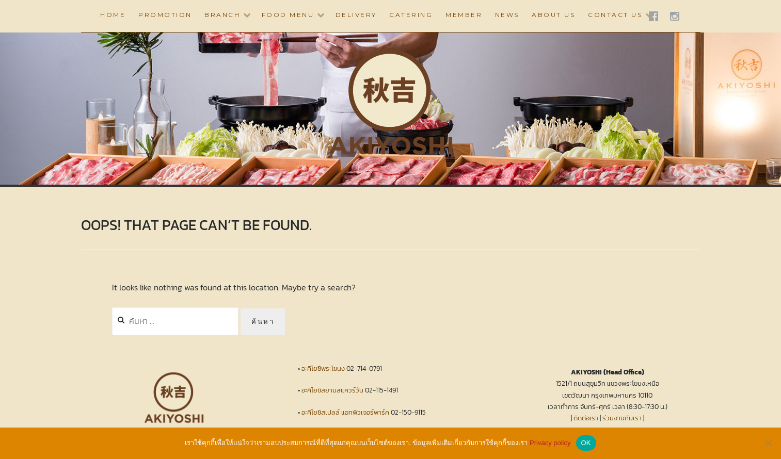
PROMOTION (165, 15)
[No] (768, 443)
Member (463, 15)
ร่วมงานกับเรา (622, 418)
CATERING (411, 15)
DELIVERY (356, 15)
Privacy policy (550, 443)
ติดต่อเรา (585, 418)
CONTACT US (615, 15)
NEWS (507, 15)
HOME (112, 15)
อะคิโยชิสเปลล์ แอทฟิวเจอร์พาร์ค (345, 412)
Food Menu (288, 15)
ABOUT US (553, 15)
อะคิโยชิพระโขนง (323, 368)
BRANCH (222, 15)
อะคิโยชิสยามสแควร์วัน (332, 390)
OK (586, 443)
